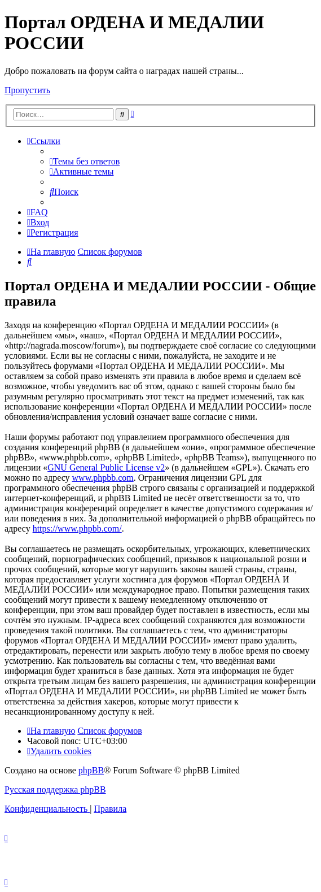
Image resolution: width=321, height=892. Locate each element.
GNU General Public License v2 (106, 467)
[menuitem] (85, 161)
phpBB (91, 770)
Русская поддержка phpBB (55, 789)
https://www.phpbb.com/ (77, 528)
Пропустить (27, 90)
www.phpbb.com (103, 477)
